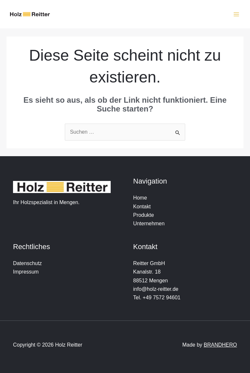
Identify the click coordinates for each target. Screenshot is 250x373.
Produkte (143, 215)
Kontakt (142, 206)
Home (140, 198)
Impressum (26, 272)
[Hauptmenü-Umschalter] (236, 14)
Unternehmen (149, 224)
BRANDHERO (220, 345)
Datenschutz (27, 263)
